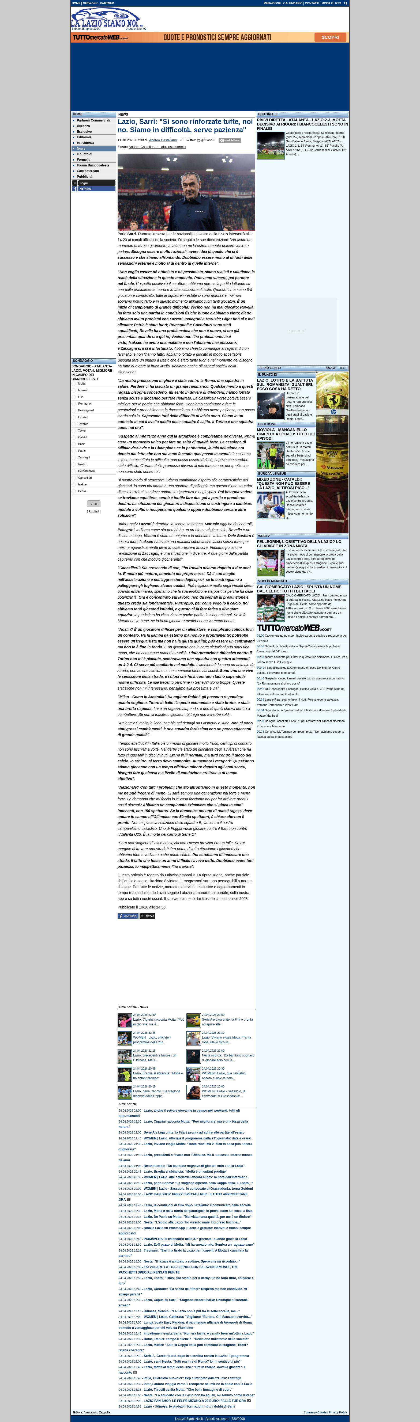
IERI (343, 368)
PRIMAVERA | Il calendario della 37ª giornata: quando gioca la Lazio (195, 1239)
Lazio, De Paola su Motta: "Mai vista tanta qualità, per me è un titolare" (197, 1217)
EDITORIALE (268, 114)
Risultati (94, 511)
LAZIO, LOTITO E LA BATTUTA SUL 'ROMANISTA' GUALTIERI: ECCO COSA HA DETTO (285, 384)
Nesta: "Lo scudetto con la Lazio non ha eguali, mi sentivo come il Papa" (199, 1395)
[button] (93, 503)
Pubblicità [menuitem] (82, 176)
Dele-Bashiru (86, 471)
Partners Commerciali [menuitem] (91, 120)
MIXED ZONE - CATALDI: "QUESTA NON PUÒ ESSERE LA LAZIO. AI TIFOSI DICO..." (283, 483)
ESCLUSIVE (267, 424)
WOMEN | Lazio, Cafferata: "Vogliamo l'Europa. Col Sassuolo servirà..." (198, 1317)
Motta (81, 383)
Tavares (83, 423)
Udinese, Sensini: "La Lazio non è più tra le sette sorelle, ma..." (192, 1311)
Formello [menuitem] (82, 160)
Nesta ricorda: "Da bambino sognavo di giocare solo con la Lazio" (194, 1166)
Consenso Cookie (315, 1412)
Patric (82, 450)
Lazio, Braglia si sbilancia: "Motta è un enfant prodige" (185, 1171)
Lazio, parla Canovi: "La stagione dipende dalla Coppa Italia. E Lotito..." (198, 1183)
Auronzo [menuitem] (81, 126)
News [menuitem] (79, 148)
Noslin (82, 464)
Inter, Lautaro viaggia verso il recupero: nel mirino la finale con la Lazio (198, 1384)
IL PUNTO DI (267, 375)
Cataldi (82, 437)
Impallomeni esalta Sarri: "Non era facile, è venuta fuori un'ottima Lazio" (199, 1333)
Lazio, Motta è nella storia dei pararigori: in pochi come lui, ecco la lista (198, 1211)
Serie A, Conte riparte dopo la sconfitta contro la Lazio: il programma (196, 1356)
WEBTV (264, 536)
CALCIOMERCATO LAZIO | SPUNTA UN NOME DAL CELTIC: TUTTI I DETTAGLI (299, 589)
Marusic (83, 390)
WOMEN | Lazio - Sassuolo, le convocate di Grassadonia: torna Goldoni (198, 1189)
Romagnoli (85, 403)
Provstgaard (86, 410)
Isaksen (83, 484)
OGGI (330, 368)
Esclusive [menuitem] (82, 132)
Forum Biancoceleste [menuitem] (91, 165)
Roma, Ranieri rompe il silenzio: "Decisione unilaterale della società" (196, 1339)
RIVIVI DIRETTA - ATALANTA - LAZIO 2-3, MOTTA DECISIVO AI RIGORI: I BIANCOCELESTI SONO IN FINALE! (302, 124)
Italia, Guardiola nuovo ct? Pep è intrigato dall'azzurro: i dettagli (192, 1378)
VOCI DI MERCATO (272, 581)
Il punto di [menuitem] (82, 154)
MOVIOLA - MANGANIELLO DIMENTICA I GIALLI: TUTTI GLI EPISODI (286, 434)
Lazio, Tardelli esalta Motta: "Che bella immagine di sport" (188, 1389)
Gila (80, 396)
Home (77, 114)
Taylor (82, 430)
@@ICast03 (206, 140)
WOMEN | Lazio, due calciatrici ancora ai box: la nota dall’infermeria (196, 1177)
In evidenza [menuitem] (83, 143)
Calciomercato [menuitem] (86, 171)
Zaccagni (84, 457)
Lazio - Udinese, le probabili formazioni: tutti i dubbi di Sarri (189, 1406)
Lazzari (83, 417)
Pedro (82, 491)
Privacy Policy (338, 1412)
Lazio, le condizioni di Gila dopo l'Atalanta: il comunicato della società (197, 1205)
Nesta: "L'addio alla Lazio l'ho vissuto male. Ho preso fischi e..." (193, 1222)
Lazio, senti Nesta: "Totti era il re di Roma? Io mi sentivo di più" (192, 1361)
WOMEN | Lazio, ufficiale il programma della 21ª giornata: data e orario (197, 1138)
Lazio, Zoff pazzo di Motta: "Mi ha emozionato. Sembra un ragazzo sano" (199, 1244)
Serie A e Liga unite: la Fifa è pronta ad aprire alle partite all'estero (194, 1132)
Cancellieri (85, 477)
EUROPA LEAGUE (272, 474)
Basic (81, 444)
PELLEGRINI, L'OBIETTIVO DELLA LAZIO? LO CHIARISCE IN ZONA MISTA (299, 543)
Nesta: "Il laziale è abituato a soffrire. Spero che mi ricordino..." (192, 1261)
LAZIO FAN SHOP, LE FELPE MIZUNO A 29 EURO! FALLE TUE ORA (195, 1401)
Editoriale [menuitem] (82, 137)
